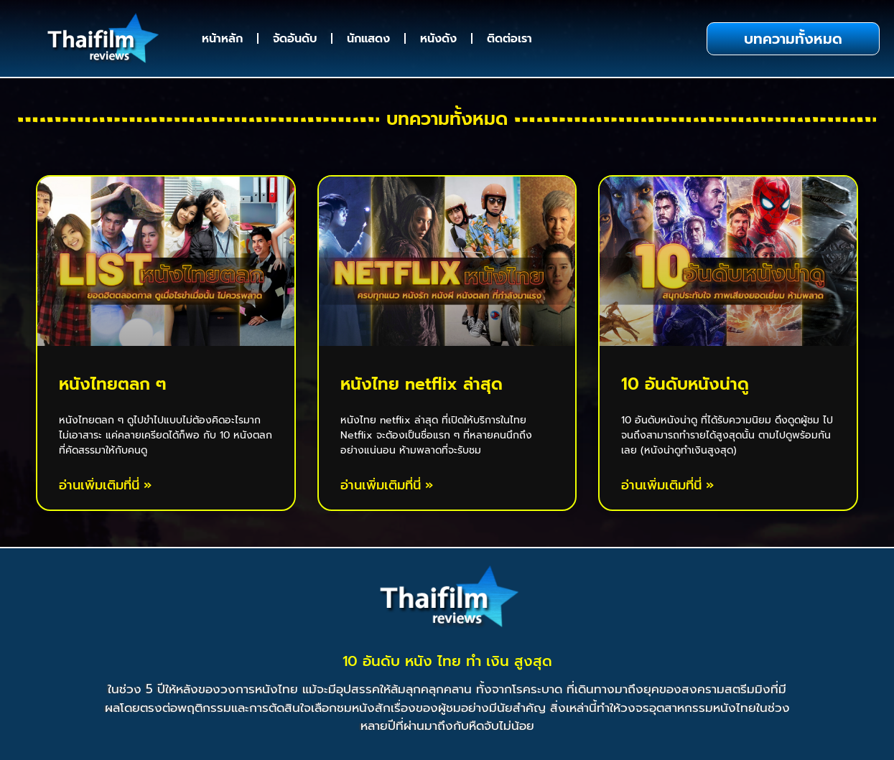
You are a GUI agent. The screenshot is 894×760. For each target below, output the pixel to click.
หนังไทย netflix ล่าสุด (421, 384)
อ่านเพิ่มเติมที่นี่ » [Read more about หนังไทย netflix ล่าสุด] (386, 485)
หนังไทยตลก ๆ (113, 384)
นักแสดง (368, 38)
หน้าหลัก (222, 38)
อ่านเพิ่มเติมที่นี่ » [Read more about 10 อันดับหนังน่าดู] (667, 485)
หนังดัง (438, 38)
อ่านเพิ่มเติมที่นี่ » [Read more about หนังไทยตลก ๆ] (105, 485)
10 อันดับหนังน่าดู (685, 384)
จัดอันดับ (295, 38)
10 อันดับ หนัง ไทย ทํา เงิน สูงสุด (447, 661)
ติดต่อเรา (509, 38)
